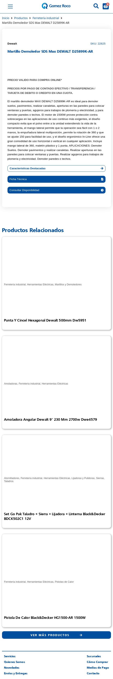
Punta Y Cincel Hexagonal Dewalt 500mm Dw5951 (45, 320)
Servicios (9, 656)
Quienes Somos (14, 662)
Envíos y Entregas (15, 673)
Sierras (100, 478)
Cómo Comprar (97, 662)
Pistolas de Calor (64, 581)
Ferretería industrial (45, 18)
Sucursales (94, 656)
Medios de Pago (98, 667)
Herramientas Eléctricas (40, 284)
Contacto (93, 673)
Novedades (11, 667)
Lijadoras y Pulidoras (83, 478)
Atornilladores (11, 478)
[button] (56, 179)
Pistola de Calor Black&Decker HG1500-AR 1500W (45, 617)
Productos (21, 18)
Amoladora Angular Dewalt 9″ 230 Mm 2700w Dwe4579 (50, 419)
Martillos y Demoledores (68, 284)
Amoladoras (10, 383)
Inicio (5, 18)
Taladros (8, 481)
